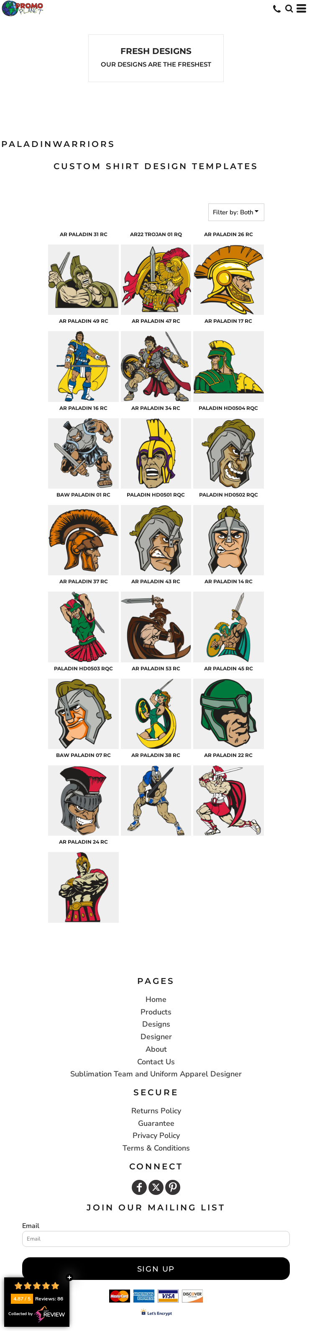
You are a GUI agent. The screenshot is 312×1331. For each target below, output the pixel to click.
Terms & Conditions (156, 1148)
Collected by (36, 1314)
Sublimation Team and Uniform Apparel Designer (156, 1074)
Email (30, 1226)
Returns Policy (156, 1111)
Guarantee (156, 1123)
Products (156, 1012)
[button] (289, 8)
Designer (156, 1037)
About (156, 1049)
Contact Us (156, 1062)
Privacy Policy (156, 1135)
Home (156, 999)
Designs (156, 1024)
